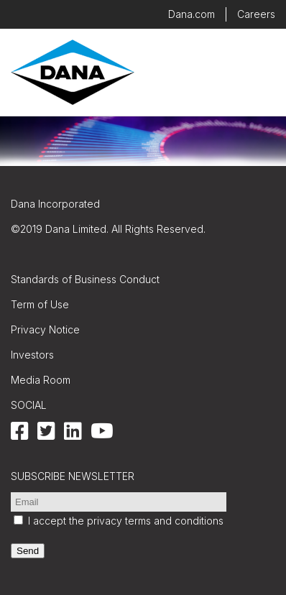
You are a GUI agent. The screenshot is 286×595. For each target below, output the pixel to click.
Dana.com (191, 14)
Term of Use (40, 304)
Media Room (40, 380)
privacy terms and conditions (155, 521)
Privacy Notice (45, 329)
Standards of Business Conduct (85, 279)
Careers (256, 14)
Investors (32, 355)
